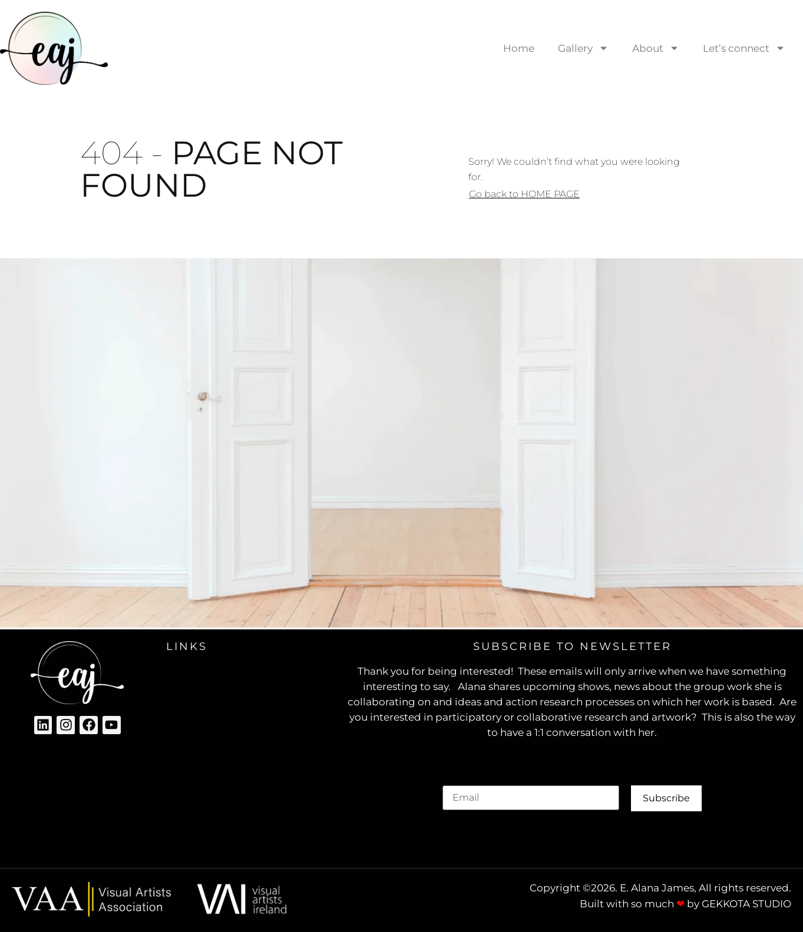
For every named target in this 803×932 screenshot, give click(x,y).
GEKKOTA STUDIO (746, 904)
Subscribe (666, 798)
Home (518, 48)
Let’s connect (744, 48)
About (655, 48)
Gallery (583, 48)
